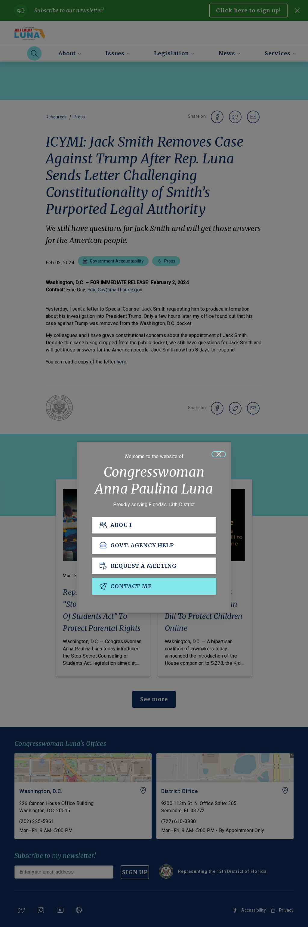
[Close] (218, 454)
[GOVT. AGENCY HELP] (154, 545)
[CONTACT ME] (154, 586)
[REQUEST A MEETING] (154, 566)
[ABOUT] (154, 525)
